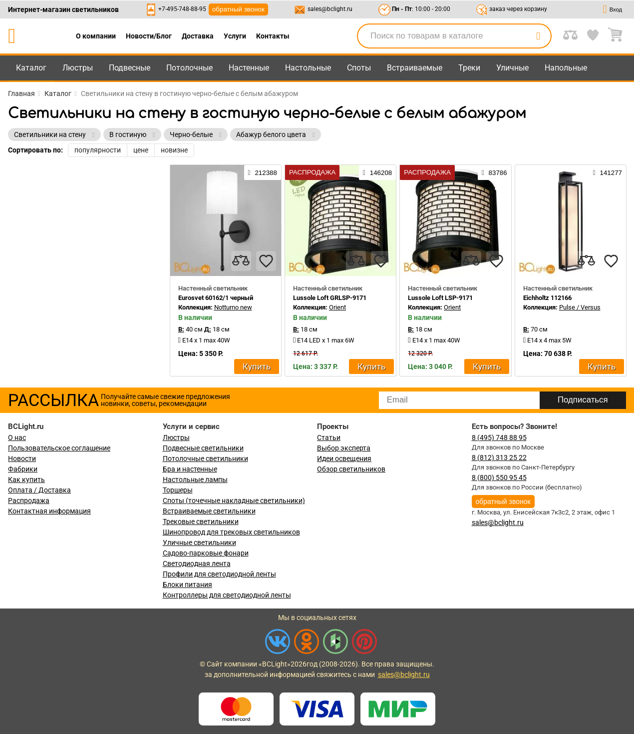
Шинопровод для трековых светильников (231, 532)
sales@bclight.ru (330, 9)
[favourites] (266, 261)
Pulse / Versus (580, 307)
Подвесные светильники (203, 448)
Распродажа (28, 500)
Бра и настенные (190, 469)
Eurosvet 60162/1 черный (215, 298)
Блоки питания (187, 584)
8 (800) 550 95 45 (499, 478)
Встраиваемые (414, 67)
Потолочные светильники (205, 458)
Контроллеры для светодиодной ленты (227, 595)
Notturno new (233, 307)
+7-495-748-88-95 (182, 9)
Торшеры (178, 490)
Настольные (308, 67)
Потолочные (189, 67)
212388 (262, 172)
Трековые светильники (201, 522)
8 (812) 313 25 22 (499, 458)
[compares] (241, 261)
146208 (377, 172)
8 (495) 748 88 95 (499, 438)
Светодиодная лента (197, 564)
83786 (494, 172)
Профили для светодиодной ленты (219, 574)
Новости (22, 458)
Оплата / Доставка (39, 490)
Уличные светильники (199, 542)
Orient (337, 307)
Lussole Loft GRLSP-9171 (329, 298)
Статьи (328, 438)
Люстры (77, 67)
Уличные (512, 67)
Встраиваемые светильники (209, 511)
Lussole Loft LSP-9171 (440, 298)
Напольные (566, 67)
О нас (17, 438)
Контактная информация (49, 511)
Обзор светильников (351, 469)
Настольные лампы (195, 480)
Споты (359, 67)
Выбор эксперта (343, 448)
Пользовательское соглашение (59, 448)
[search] (538, 36)
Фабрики (22, 469)
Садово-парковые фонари (206, 553)
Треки (469, 67)
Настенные (249, 67)
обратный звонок (238, 9)
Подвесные (129, 67)
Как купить (26, 480)
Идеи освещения (344, 458)
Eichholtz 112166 (547, 298)
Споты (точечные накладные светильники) (234, 500)
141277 (607, 172)
